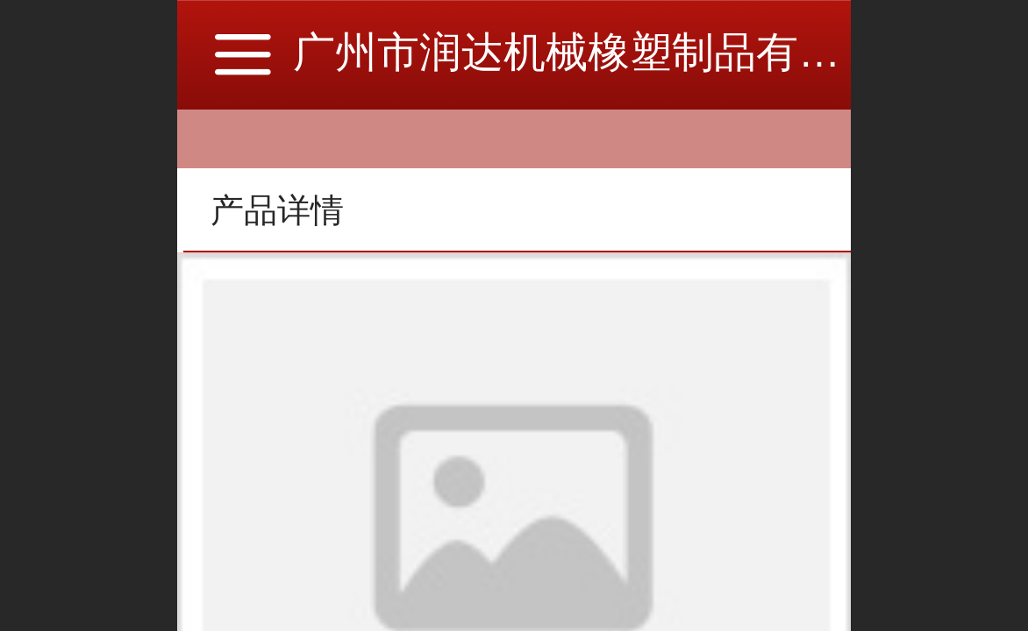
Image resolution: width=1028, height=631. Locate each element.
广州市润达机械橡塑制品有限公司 (608, 52)
